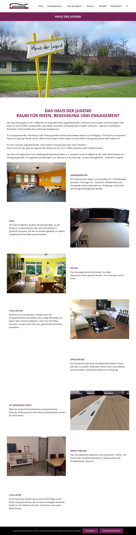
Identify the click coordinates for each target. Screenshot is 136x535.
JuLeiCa (93, 6)
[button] (66, 6)
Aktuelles (104, 6)
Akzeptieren (90, 531)
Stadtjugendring (60, 6)
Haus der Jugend (78, 6)
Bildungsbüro (116, 6)
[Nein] (133, 531)
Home (46, 6)
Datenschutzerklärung (111, 531)
